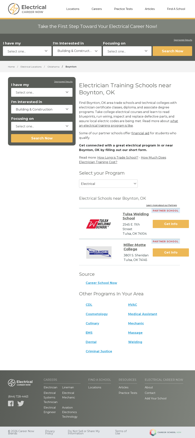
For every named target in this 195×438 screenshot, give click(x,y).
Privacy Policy (50, 432)
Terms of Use (121, 432)
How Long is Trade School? (117, 157)
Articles (150, 9)
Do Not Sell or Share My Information (84, 432)
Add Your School (155, 398)
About (149, 387)
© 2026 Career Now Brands (21, 432)
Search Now (172, 51)
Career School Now (101, 283)
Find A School (176, 9)
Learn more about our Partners (161, 205)
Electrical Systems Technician (51, 397)
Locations (72, 9)
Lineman (68, 387)
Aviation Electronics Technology (70, 412)
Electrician (50, 387)
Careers (97, 9)
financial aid (140, 133)
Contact (150, 393)
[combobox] (27, 51)
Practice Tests (123, 9)
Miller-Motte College (135, 247)
